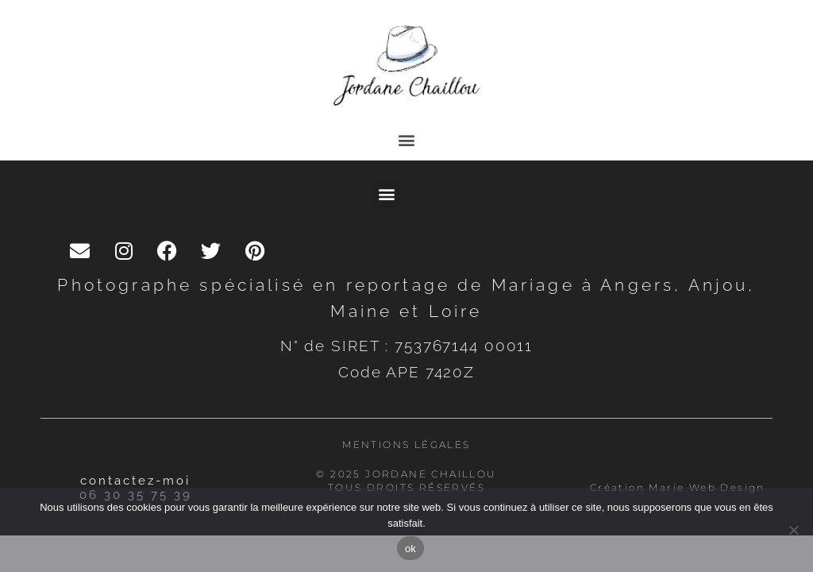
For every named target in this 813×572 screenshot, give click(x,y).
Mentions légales (406, 444)
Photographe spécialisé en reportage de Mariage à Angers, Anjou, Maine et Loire (406, 298)
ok (410, 549)
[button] (407, 139)
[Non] (793, 530)
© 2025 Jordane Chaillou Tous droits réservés (406, 480)
